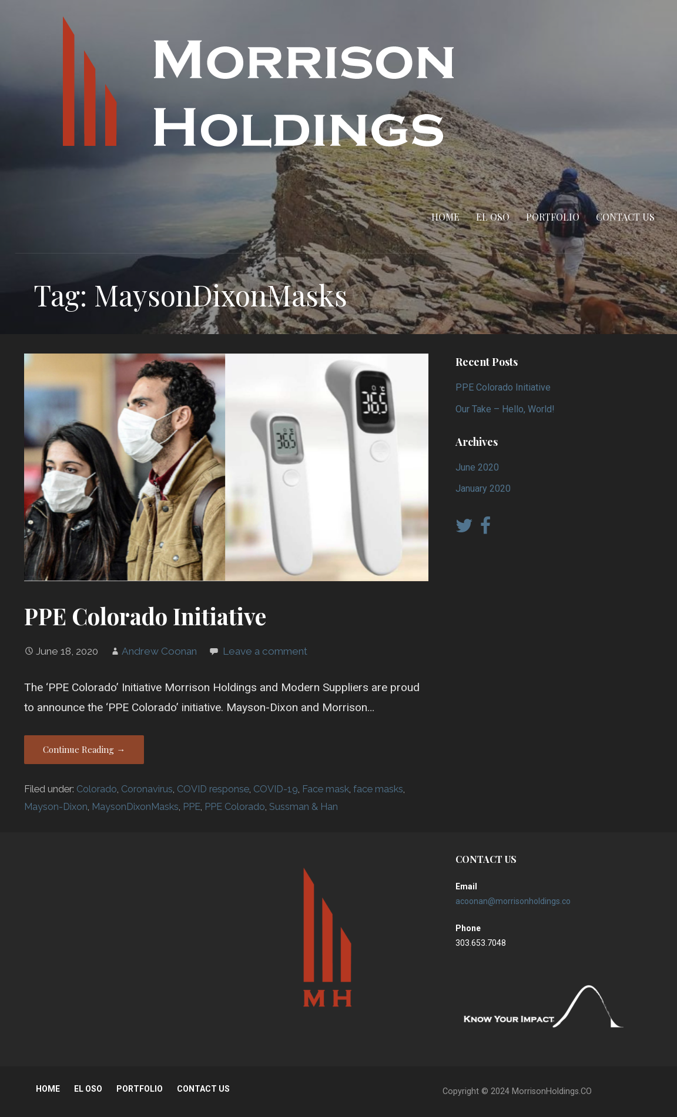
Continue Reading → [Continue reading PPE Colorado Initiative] (84, 749)
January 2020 (483, 488)
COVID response (213, 789)
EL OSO (493, 217)
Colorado (96, 789)
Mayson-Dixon (56, 806)
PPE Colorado (235, 806)
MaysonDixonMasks (135, 806)
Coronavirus (147, 789)
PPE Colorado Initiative (145, 616)
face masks (378, 789)
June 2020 (477, 467)
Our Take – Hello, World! (505, 409)
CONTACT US (625, 217)
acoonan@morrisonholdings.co (513, 901)
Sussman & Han (303, 806)
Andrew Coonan (159, 651)
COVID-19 (275, 789)
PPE (191, 806)
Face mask (325, 789)
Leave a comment (265, 651)
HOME (445, 217)
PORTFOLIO (552, 217)
